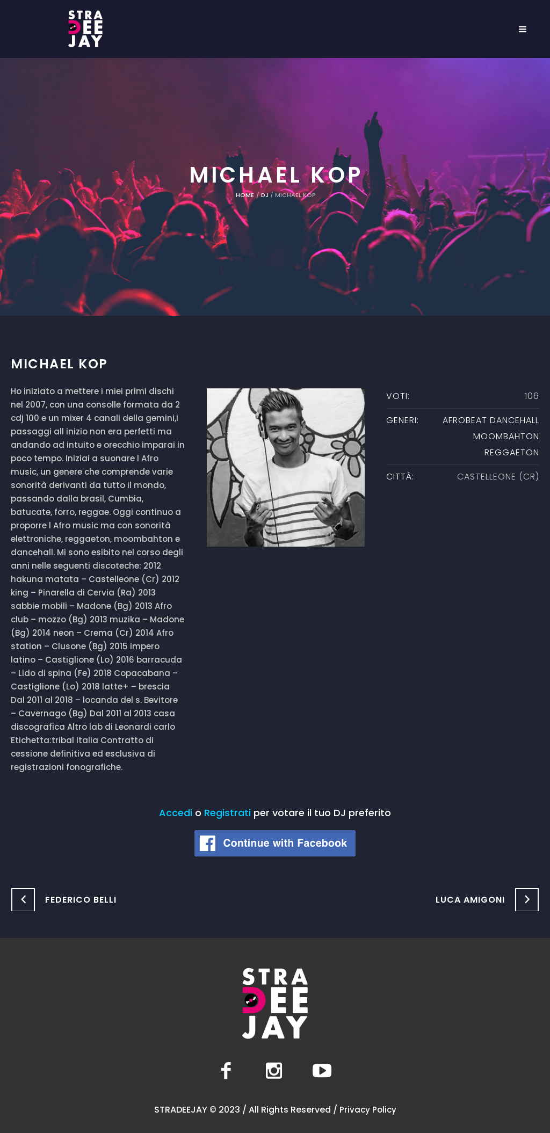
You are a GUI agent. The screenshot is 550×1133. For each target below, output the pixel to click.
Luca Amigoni (470, 900)
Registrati (227, 812)
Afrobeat (465, 420)
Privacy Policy (367, 1109)
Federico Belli (81, 900)
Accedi (175, 812)
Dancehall (514, 420)
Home (245, 195)
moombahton (506, 436)
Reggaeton (511, 452)
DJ (265, 195)
